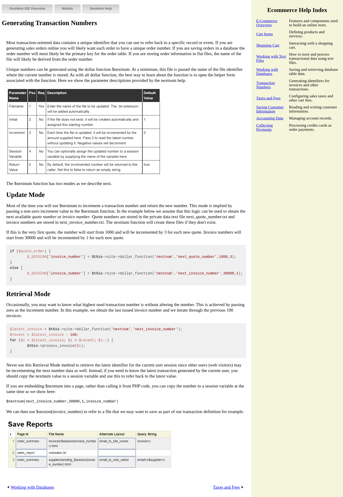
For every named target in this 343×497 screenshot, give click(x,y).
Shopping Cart (267, 45)
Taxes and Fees (268, 98)
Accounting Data (269, 118)
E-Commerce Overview (266, 23)
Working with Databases (267, 71)
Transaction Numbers (265, 85)
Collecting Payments (264, 127)
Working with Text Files (271, 58)
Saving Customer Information (270, 109)
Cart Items (264, 34)
